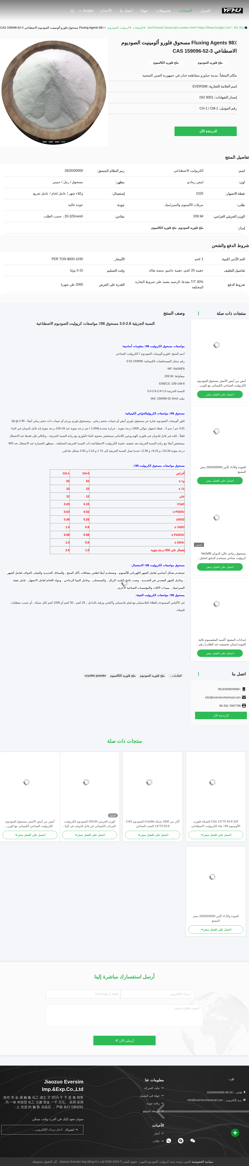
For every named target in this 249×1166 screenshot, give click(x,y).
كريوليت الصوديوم (118, 27)
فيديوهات (163, 11)
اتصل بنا (126, 11)
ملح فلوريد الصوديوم (152, 675)
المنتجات (185, 11)
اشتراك (71, 1129)
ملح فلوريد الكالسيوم (123, 675)
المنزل (205, 11)
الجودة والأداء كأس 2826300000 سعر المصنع (216, 918)
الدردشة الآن (206, 131)
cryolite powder (95, 675)
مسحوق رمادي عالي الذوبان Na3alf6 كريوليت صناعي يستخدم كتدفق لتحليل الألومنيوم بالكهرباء (223, 558)
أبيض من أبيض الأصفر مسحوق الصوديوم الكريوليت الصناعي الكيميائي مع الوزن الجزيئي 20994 (221, 385)
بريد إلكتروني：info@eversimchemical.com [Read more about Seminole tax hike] (216, 1100)
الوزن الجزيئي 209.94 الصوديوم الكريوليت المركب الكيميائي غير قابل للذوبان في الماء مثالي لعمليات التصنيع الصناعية (89, 824)
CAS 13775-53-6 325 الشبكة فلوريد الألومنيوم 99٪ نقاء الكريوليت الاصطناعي (215, 824)
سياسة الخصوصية (202, 1161)
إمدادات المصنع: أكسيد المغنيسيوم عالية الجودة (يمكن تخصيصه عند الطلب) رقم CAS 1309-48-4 (222, 644)
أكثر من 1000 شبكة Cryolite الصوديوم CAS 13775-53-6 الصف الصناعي (152, 824)
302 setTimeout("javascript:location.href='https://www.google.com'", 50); (195, 27)
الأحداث (106, 11)
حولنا (144, 11)
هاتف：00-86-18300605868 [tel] (226, 1092)
